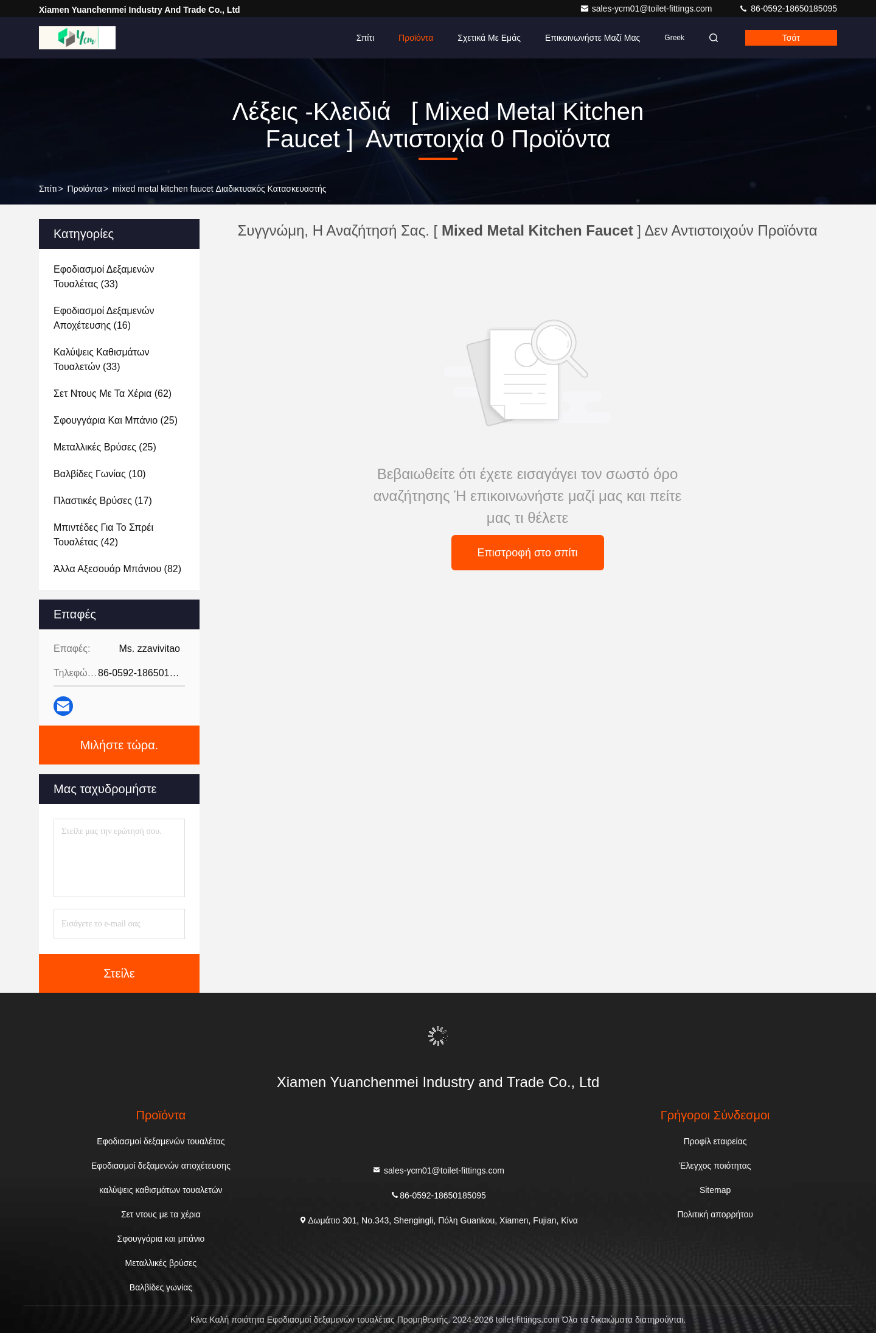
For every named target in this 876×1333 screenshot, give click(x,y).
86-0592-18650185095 (788, 8)
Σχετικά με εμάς (489, 38)
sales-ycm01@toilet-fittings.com (647, 8)
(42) (103, 534)
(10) (100, 474)
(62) (113, 393)
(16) (104, 318)
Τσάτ (791, 38)
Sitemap (715, 1190)
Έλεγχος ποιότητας (715, 1165)
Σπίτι (365, 38)
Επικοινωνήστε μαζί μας (592, 38)
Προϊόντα (415, 38)
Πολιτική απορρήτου (715, 1214)
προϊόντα (85, 189)
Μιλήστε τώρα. (119, 745)
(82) (117, 569)
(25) (116, 420)
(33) (104, 276)
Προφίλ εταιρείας (715, 1141)
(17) (103, 500)
